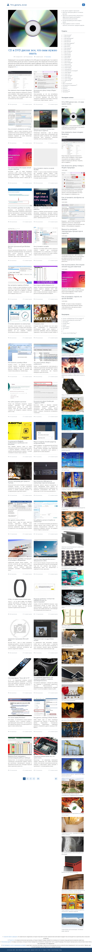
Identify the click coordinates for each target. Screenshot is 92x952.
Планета (65, 88)
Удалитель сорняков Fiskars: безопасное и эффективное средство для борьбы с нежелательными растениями (73, 17)
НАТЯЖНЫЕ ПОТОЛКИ (67, 682)
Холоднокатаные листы (67, 738)
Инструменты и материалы (70, 85)
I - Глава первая (67, 44)
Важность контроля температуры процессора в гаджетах (44, 129)
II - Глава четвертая (67, 62)
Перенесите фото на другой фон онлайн (44, 639)
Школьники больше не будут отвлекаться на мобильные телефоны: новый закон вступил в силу (73, 375)
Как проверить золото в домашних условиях (14, 945)
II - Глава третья (67, 61)
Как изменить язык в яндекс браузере (20, 90)
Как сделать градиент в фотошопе (71, 10)
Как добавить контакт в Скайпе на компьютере (44, 520)
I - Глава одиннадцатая (69, 43)
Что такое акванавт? (66, 431)
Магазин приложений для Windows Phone (19, 247)
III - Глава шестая (67, 80)
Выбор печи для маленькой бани (70, 872)
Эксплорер (65, 321)
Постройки (66, 90)
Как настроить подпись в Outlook (18, 285)
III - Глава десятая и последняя (70, 70)
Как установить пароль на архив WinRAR (44, 169)
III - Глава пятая (66, 74)
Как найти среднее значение (17, 402)
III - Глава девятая (67, 69)
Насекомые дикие (6, 942)
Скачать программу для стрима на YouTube (19, 482)
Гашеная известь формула (10, 936)
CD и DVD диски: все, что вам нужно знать (32, 51)
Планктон (11, 940)
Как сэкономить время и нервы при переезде (73, 664)
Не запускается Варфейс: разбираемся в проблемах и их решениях (17, 442)
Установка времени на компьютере (19, 324)
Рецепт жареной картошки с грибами (71, 412)
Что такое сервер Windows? (16, 717)
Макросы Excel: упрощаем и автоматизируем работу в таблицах (19, 757)
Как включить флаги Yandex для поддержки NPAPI (44, 402)
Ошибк (64, 325)
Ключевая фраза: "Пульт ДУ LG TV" (19, 678)
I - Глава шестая (67, 53)
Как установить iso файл (41, 246)
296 (38, 778)
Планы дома (66, 326)
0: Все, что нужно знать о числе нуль (19, 599)
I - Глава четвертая (67, 51)
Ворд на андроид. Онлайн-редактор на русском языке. (45, 442)
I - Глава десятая (67, 41)
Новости (65, 87)
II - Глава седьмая (67, 59)
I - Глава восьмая (67, 35)
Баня (64, 82)
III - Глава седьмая (67, 75)
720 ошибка (65, 328)
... (23, 98)
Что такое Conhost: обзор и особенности (42, 363)
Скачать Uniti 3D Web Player (69, 333)
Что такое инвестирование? (68, 700)
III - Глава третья (67, 77)
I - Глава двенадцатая (68, 38)
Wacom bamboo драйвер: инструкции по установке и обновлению (20, 559)
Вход (60, 950)
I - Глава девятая (67, 40)
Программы (48, 56)
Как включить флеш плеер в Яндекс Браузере (45, 91)
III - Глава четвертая (68, 78)
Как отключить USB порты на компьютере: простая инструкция (44, 482)
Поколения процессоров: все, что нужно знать (44, 757)
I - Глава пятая (66, 46)
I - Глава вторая (67, 36)
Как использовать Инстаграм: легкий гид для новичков (19, 168)
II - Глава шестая (67, 64)
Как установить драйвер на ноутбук (19, 208)
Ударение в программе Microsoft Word (18, 639)
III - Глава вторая (67, 67)
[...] (16, 67)
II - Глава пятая (66, 57)
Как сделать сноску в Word (16, 520)
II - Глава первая (67, 56)
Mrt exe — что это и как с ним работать (43, 208)
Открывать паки (39, 324)
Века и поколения (67, 83)
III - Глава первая (67, 72)
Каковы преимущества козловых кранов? (72, 756)
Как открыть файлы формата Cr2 (44, 285)
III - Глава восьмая (67, 66)
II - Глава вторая (67, 54)
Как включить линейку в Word (17, 362)
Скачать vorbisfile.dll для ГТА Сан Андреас (73, 318)
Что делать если (18, 4)
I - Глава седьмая (67, 48)
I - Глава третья (66, 49)
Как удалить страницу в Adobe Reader (45, 717)
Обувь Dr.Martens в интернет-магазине (71, 395)
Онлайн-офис (66, 323)
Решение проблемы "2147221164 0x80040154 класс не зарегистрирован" (44, 600)
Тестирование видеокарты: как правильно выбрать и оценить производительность (43, 679)
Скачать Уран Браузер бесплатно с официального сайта (44, 560)
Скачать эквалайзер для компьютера (72, 320)
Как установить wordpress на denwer (19, 129)
